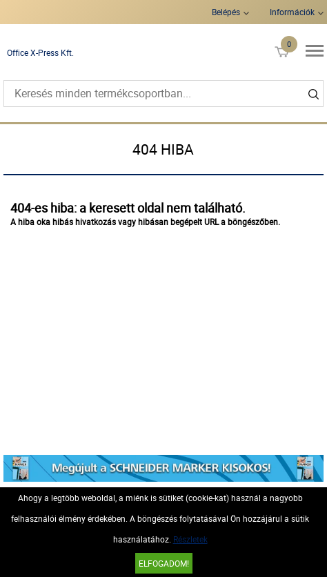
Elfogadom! (164, 563)
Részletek (190, 539)
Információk (292, 11)
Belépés (226, 11)
